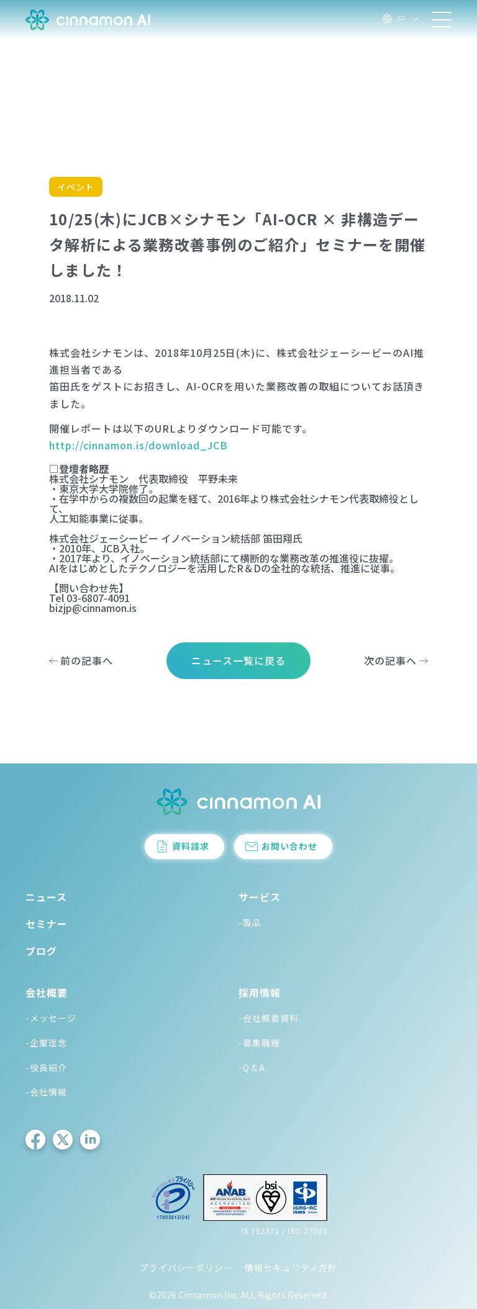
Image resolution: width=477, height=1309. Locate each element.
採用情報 (259, 992)
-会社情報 (46, 1092)
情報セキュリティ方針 (291, 1267)
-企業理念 (46, 1043)
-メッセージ (50, 1018)
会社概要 (46, 992)
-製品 (249, 922)
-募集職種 (259, 1043)
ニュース (46, 896)
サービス (259, 896)
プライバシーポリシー (186, 1267)
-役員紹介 (46, 1067)
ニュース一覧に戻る (238, 660)
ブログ (41, 950)
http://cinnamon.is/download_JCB (138, 445)
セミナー (46, 923)
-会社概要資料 (268, 1018)
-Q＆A (251, 1067)
